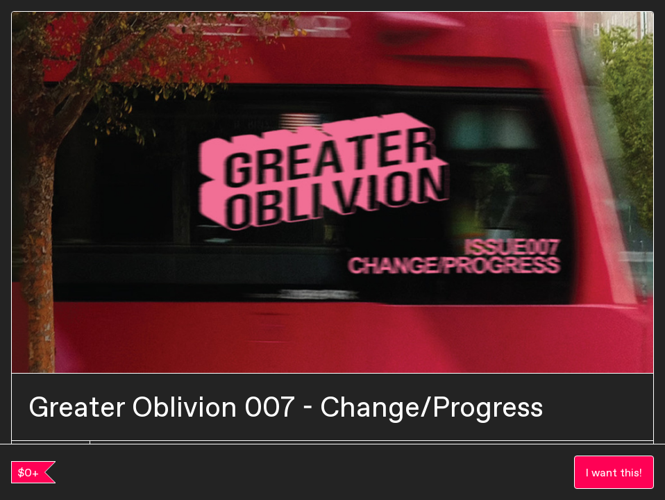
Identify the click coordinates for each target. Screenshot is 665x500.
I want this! (614, 472)
